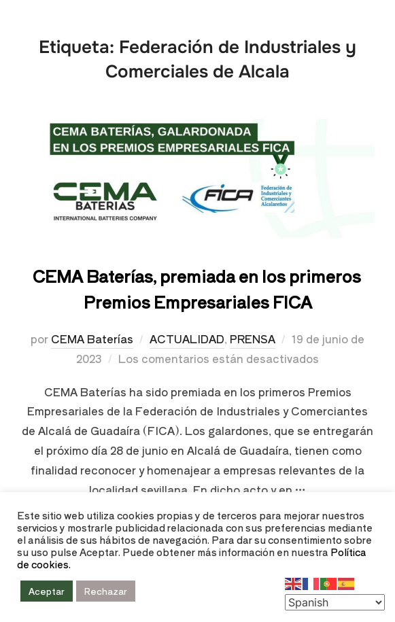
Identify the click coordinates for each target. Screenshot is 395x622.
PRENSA (252, 338)
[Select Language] (335, 602)
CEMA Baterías (92, 338)
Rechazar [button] (105, 591)
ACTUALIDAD (187, 338)
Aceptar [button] (47, 591)
